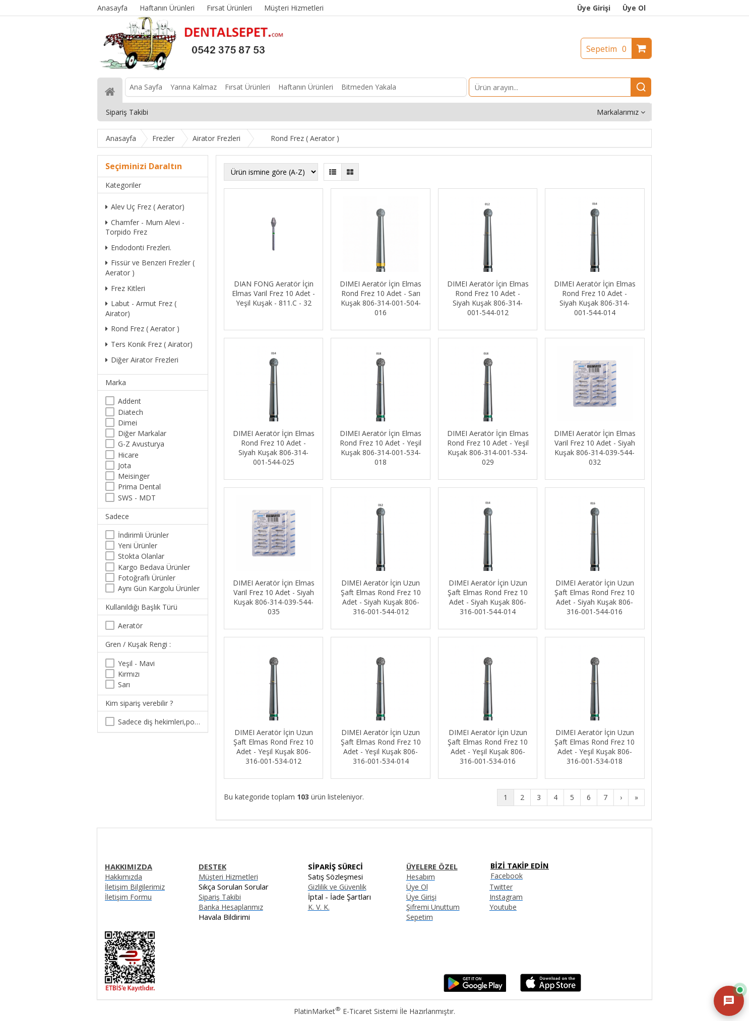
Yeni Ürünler (137, 545)
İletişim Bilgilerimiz (135, 887)
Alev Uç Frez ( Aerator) (144, 206)
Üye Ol (634, 8)
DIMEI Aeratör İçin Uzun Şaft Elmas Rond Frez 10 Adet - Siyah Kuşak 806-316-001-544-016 (594, 597)
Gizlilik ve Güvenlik (337, 887)
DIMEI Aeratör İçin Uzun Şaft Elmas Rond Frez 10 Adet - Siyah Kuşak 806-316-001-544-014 (488, 597)
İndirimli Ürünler (143, 535)
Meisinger (134, 476)
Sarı (124, 684)
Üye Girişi (593, 8)
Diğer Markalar (142, 433)
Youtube (503, 907)
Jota (124, 465)
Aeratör (130, 625)
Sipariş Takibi (220, 897)
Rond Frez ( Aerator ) (142, 328)
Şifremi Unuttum (433, 907)
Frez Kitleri (125, 288)
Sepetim (609, 48)
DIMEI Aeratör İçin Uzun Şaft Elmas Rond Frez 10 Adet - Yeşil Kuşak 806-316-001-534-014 (381, 746)
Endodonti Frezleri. (138, 247)
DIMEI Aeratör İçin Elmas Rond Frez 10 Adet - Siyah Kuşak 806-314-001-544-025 (274, 447)
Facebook (506, 876)
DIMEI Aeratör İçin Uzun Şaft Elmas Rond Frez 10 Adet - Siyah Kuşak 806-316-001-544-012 (381, 597)
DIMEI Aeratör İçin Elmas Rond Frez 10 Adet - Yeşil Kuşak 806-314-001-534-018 (380, 447)
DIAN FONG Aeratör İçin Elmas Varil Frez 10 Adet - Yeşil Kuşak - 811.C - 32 (273, 293)
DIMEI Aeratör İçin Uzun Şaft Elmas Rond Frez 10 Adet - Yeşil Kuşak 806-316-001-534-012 (273, 746)
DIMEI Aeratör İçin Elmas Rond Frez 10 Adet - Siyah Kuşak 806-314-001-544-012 (488, 298)
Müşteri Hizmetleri (228, 877)
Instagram (506, 897)
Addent (129, 401)
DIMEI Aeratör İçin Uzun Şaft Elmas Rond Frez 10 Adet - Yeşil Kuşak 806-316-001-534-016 (488, 746)
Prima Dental (139, 486)
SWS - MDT (137, 497)
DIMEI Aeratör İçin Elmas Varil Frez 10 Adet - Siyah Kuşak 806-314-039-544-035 (274, 597)
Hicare (128, 455)
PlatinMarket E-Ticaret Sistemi (346, 1011)
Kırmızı (129, 674)
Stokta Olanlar (141, 556)
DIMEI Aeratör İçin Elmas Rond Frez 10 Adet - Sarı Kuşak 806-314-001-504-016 (380, 298)
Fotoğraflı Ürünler (146, 577)
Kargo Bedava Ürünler (154, 567)
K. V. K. (319, 907)
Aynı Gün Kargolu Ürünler (159, 588)
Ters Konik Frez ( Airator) (149, 344)
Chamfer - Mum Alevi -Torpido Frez (144, 227)
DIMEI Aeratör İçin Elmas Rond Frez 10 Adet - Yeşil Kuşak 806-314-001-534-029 (488, 447)
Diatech (130, 412)
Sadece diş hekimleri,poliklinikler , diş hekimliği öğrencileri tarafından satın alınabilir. (159, 721)
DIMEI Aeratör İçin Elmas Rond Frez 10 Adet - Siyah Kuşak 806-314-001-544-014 (595, 298)
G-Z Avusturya (141, 444)
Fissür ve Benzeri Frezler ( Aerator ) (150, 267)
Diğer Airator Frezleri (141, 359)
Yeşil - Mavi (136, 663)
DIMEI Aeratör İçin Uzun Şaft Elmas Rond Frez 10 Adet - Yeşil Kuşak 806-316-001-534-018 (594, 746)
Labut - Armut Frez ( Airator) (140, 308)
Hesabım (420, 877)
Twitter (501, 887)
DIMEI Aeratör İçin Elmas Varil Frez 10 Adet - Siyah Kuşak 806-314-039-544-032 (595, 447)
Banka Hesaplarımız (231, 907)
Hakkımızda (123, 877)
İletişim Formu (128, 897)
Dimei (127, 422)
